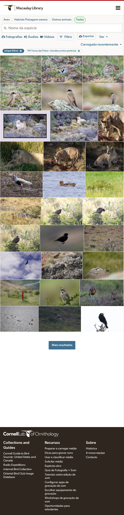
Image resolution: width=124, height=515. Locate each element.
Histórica (91, 448)
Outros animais (61, 19)
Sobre (91, 443)
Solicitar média (54, 461)
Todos (80, 19)
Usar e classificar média (59, 457)
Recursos (52, 443)
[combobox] (65, 28)
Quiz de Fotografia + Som (60, 470)
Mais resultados (62, 345)
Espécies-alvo (53, 466)
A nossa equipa (95, 452)
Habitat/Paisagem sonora (30, 19)
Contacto (91, 457)
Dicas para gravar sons (59, 452)
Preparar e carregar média (61, 448)
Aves (7, 19)
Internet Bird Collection (17, 469)
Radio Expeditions (14, 464)
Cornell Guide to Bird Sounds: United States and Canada (19, 457)
